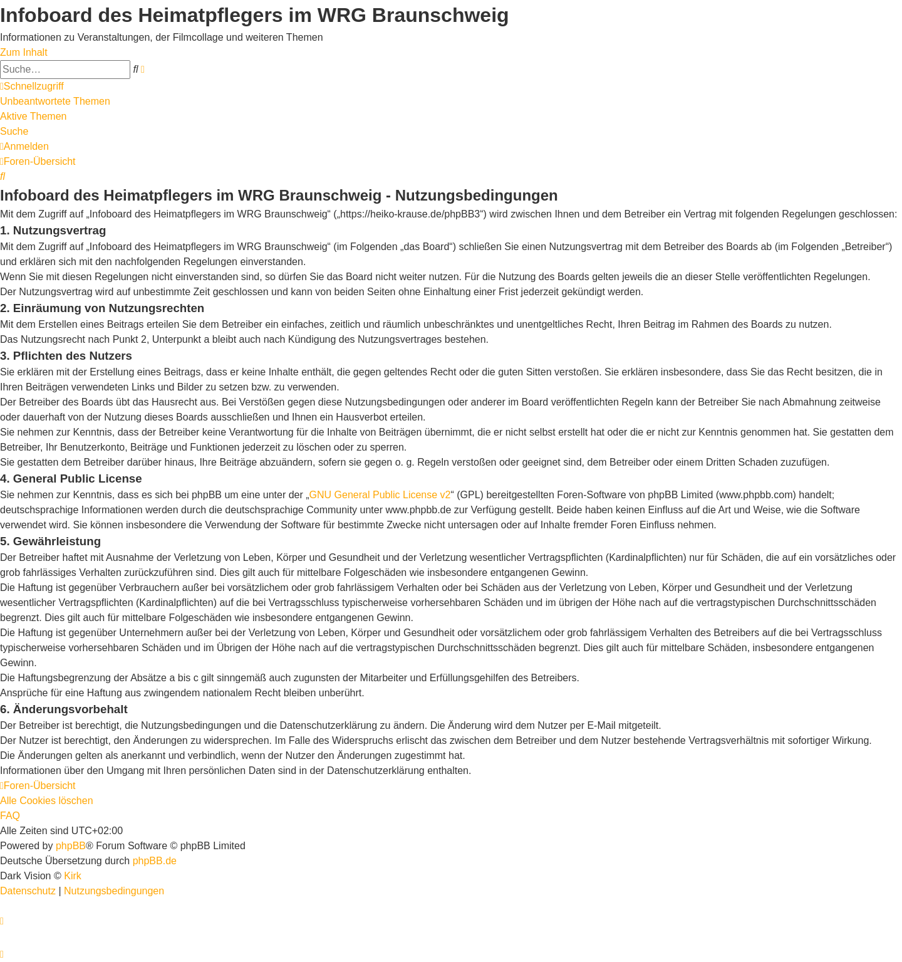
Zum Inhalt (24, 52)
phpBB (71, 845)
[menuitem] (24, 146)
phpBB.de (155, 860)
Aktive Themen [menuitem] (33, 116)
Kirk (72, 876)
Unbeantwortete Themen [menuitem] (55, 101)
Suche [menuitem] (14, 131)
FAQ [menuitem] (10, 815)
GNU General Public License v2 (380, 494)
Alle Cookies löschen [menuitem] (46, 800)
